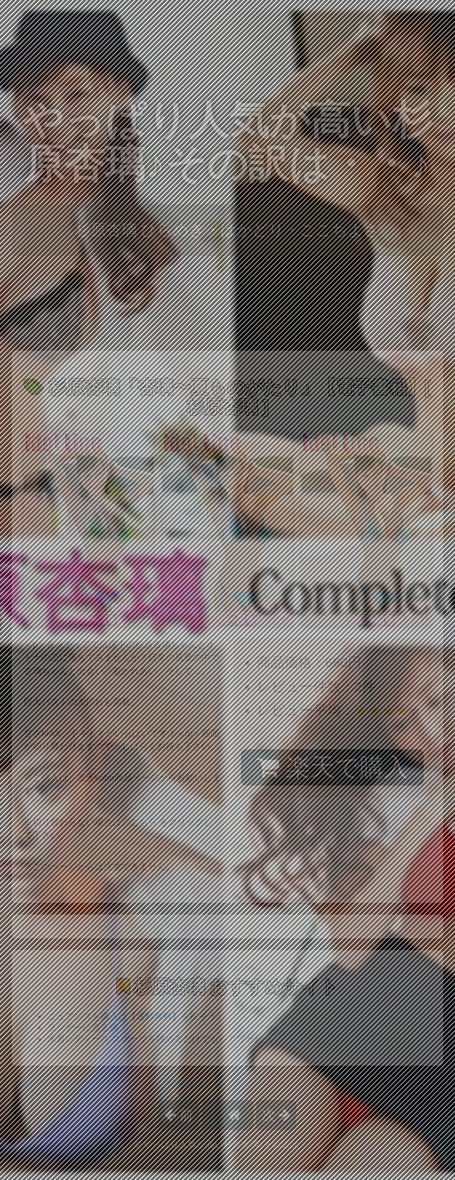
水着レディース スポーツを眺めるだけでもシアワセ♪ (153, 1039)
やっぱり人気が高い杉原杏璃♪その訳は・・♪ (227, 142)
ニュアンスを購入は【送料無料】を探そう (131, 1016)
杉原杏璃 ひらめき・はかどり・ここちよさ (227, 230)
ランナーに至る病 (82, 1027)
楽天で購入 (332, 767)
